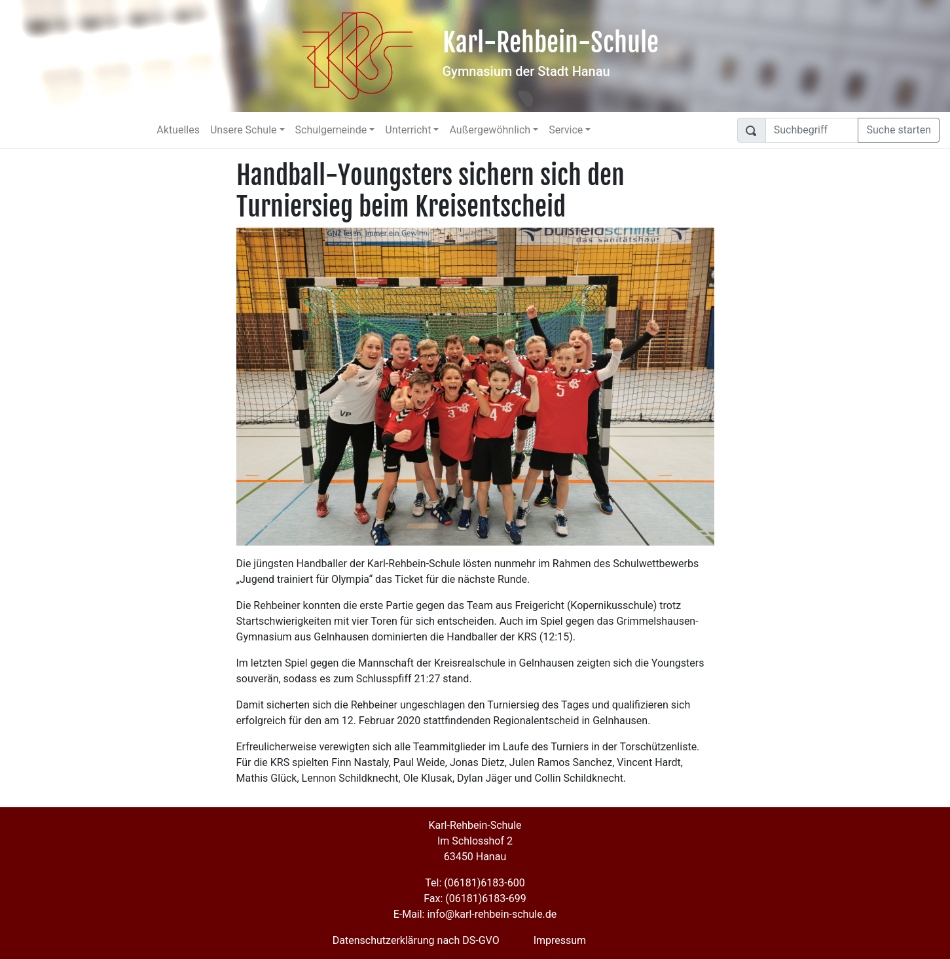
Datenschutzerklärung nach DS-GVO (416, 940)
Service (566, 130)
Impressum (560, 940)
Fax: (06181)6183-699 (475, 898)
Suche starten (898, 130)
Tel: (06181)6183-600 (474, 883)
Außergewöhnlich (489, 130)
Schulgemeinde (331, 130)
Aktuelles (178, 130)
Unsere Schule (243, 130)
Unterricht (408, 130)
